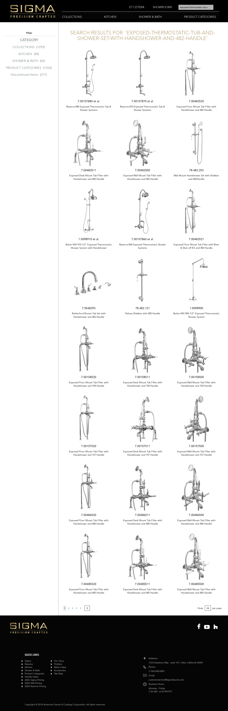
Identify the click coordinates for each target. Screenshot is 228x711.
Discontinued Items (29, 75)
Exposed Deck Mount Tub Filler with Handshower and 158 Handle (142, 384)
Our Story (59, 660)
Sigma (28, 660)
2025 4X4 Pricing (33, 683)
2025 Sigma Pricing (34, 679)
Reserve (29, 664)
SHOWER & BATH (29, 61)
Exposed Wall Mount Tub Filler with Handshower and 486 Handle (196, 522)
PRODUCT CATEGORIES (29, 68)
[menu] (150, 7)
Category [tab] (29, 40)
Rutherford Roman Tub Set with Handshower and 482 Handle (89, 315)
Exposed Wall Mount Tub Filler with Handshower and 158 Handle (196, 384)
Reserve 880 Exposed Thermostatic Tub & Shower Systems (88, 108)
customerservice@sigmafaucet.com (166, 679)
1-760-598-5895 (156, 671)
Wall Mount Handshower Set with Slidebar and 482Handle (196, 177)
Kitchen (28, 667)
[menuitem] (136, 7)
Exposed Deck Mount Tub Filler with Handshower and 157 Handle (142, 453)
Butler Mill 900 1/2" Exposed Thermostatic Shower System (196, 315)
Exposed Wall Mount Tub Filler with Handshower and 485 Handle (196, 591)
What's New (60, 667)
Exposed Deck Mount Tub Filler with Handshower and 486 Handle (142, 522)
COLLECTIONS (29, 47)
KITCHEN (29, 54)
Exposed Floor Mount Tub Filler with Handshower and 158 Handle (88, 384)
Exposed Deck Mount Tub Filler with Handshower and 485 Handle (142, 591)
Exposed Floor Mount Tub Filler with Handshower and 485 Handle (88, 591)
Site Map (58, 673)
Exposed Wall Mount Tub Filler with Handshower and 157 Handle (196, 453)
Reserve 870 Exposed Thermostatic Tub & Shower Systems (142, 108)
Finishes (58, 664)
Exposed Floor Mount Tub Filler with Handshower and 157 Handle (88, 453)
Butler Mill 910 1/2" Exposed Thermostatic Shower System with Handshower (89, 246)
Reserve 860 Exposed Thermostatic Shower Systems (142, 246)
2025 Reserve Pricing (35, 686)
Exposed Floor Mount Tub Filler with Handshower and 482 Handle (196, 108)
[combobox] (195, 7)
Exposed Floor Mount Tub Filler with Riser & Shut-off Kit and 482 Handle (196, 246)
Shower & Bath (32, 670)
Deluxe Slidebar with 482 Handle (142, 313)
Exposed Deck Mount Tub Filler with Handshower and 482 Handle (88, 177)
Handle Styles (31, 676)
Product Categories (34, 673)
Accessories (60, 670)
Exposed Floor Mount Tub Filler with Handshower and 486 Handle (88, 522)
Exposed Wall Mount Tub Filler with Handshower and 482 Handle (142, 177)
